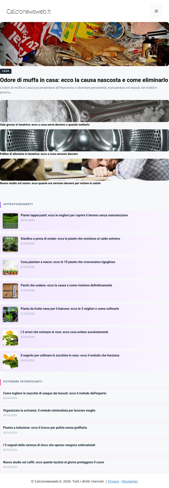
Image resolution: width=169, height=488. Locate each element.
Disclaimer (130, 481)
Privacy (113, 481)
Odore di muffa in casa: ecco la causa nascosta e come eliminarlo (84, 80)
